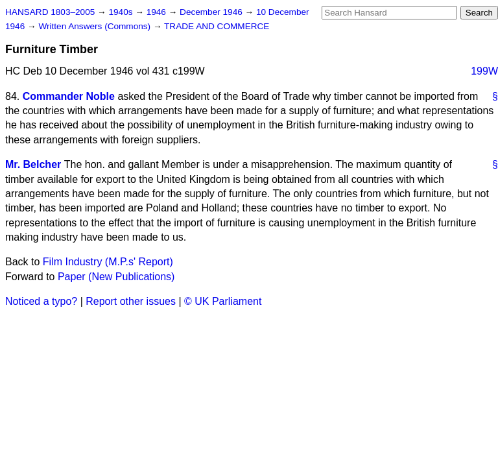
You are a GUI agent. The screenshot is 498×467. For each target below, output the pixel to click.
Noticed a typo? (41, 301)
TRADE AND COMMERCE (216, 26)
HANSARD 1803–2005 (50, 12)
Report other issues (131, 301)
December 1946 (212, 12)
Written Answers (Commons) (95, 26)
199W (484, 71)
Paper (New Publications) (116, 276)
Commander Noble (69, 96)
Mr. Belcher (33, 164)
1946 (158, 12)
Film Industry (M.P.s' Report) (108, 261)
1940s (121, 12)
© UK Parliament (222, 301)
